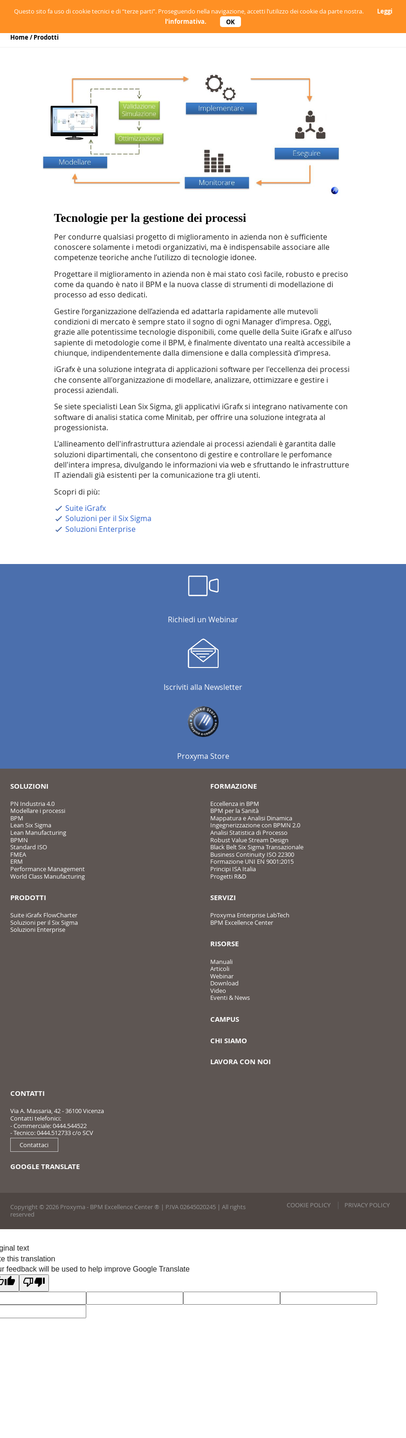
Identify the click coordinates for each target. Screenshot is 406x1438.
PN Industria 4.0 (32, 803)
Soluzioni (29, 786)
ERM (16, 861)
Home (19, 37)
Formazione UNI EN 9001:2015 (252, 861)
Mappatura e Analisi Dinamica (251, 818)
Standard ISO (28, 847)
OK (230, 21)
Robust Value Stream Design (249, 840)
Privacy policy (367, 1205)
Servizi (223, 897)
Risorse (224, 944)
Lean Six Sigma (30, 825)
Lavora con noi (240, 1061)
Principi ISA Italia (233, 869)
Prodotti (46, 37)
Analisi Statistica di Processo (249, 832)
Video (218, 990)
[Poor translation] (34, 1282)
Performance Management (47, 869)
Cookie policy (308, 1205)
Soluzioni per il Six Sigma (108, 518)
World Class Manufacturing (47, 876)
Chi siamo (228, 1041)
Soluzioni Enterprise (100, 529)
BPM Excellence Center (241, 922)
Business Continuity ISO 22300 (252, 854)
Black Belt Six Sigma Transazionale (256, 847)
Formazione (233, 786)
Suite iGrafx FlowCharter (43, 915)
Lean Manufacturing (38, 832)
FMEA (18, 854)
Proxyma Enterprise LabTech (249, 915)
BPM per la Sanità (234, 810)
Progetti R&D (228, 876)
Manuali (221, 961)
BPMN (19, 840)
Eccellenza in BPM (234, 803)
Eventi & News (230, 997)
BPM (16, 818)
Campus (224, 1019)
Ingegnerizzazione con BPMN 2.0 (255, 825)
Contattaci (34, 1145)
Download (224, 983)
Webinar (222, 976)
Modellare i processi (37, 810)
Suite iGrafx (85, 508)
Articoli (219, 968)
